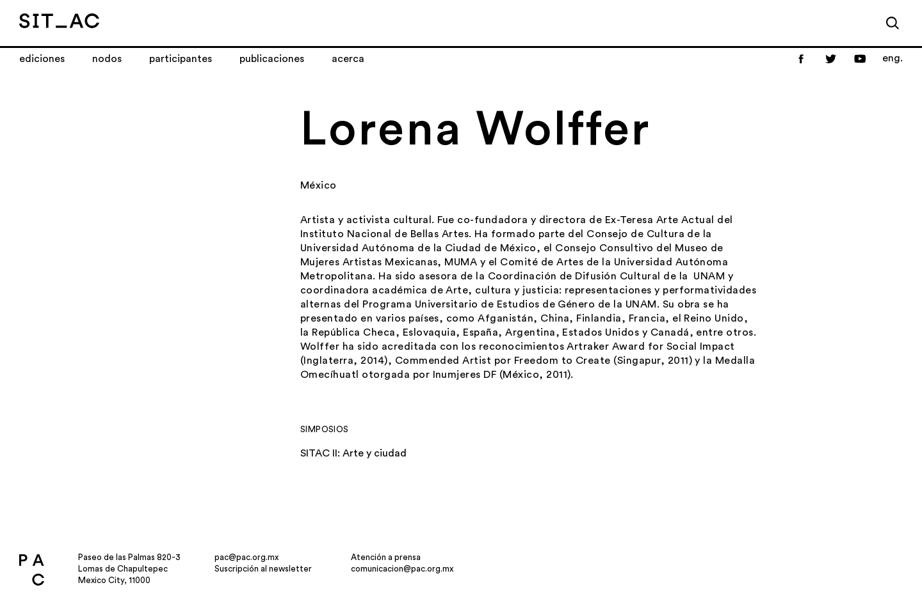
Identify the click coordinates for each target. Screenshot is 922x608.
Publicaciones (271, 59)
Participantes (180, 59)
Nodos (107, 59)
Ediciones (42, 59)
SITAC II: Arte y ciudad (353, 453)
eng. (892, 58)
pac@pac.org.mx (246, 557)
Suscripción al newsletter (263, 569)
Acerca (348, 59)
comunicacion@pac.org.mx (402, 569)
